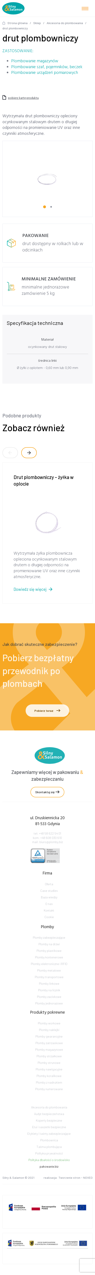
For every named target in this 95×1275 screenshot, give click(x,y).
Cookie (49, 922)
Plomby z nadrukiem (49, 1091)
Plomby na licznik (49, 999)
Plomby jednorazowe (49, 1012)
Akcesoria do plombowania (65, 23)
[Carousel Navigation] (47, 452)
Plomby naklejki (49, 1038)
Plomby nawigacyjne (49, 1078)
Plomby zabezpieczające (49, 946)
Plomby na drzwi (49, 953)
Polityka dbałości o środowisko (49, 1168)
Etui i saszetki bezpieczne (49, 1135)
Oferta (49, 889)
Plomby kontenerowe (49, 966)
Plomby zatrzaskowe (49, 1052)
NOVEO (88, 1178)
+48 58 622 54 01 (50, 839)
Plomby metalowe (49, 979)
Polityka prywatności (49, 1161)
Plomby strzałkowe (49, 1065)
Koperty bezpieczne (49, 1128)
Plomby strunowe (49, 1071)
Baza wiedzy (49, 902)
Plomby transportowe (49, 986)
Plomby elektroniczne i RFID (49, 972)
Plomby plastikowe (49, 959)
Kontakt (49, 915)
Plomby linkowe (49, 992)
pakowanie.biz (49, 1174)
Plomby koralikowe (49, 1084)
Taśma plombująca (49, 1154)
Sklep (37, 23)
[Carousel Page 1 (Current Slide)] (44, 206)
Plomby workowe (49, 1032)
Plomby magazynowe (49, 1058)
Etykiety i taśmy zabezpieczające (49, 1141)
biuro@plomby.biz (51, 847)
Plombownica (49, 1148)
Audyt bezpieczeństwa (49, 1122)
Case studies (49, 896)
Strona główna (17, 23)
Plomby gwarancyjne (49, 1045)
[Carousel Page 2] (51, 207)
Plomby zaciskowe (49, 1005)
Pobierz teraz (47, 710)
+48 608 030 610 (51, 843)
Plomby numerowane (49, 1098)
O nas (49, 909)
